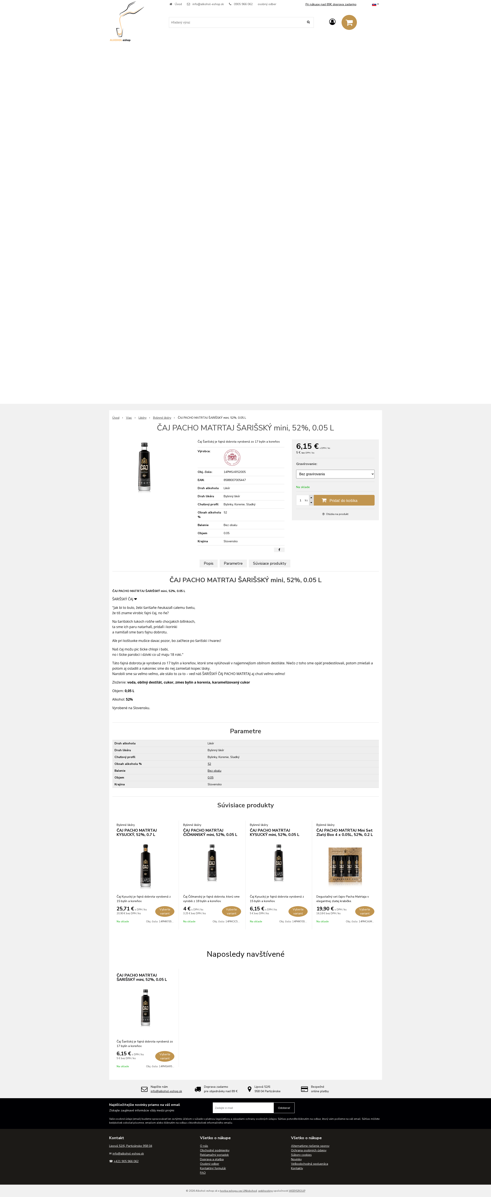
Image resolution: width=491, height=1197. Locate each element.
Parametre (233, 563)
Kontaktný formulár (213, 1168)
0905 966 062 (243, 4)
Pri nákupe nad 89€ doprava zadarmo (331, 4)
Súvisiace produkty (269, 563)
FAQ (203, 1173)
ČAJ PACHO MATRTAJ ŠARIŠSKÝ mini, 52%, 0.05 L (142, 977)
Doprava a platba (212, 1159)
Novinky (296, 1159)
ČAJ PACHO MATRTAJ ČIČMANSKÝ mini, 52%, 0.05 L (210, 832)
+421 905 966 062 (126, 1161)
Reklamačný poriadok (214, 1155)
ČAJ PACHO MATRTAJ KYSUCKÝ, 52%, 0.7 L (137, 832)
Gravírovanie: (306, 464)
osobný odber (267, 4)
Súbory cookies (301, 1155)
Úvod (178, 4)
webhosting (265, 1191)
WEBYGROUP (297, 1191)
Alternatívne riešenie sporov (310, 1146)
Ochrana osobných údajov (308, 1150)
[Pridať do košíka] (335, 500)
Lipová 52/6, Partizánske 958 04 (130, 1146)
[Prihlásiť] (332, 22)
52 (209, 764)
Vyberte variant (164, 911)
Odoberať (284, 1108)
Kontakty (297, 1168)
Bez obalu (214, 771)
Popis (208, 563)
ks (306, 500)
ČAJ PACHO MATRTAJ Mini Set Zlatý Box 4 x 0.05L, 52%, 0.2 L (344, 832)
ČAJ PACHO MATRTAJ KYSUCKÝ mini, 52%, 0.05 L (274, 832)
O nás (204, 1146)
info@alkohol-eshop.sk (208, 4)
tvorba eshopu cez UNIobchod (238, 1191)
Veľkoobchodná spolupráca (309, 1164)
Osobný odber (209, 1164)
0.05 (210, 778)
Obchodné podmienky (214, 1150)
